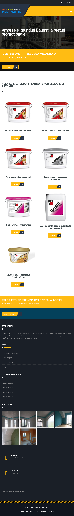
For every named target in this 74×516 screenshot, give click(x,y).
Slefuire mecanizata (10, 362)
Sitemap (51, 511)
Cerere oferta (13, 314)
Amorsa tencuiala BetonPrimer (55, 130)
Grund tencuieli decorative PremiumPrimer (18, 276)
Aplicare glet (7, 358)
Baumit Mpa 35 (8, 392)
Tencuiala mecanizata (10, 353)
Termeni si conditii (26, 511)
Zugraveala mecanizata (11, 367)
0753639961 (67, 3)
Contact (11, 67)
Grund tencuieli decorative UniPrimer (55, 178)
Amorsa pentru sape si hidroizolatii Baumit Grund (55, 227)
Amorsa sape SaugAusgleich (18, 177)
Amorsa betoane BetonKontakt (18, 130)
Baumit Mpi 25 (8, 388)
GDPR (36, 511)
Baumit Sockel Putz (9, 397)
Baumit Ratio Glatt (9, 383)
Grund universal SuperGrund (18, 225)
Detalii (18, 138)
